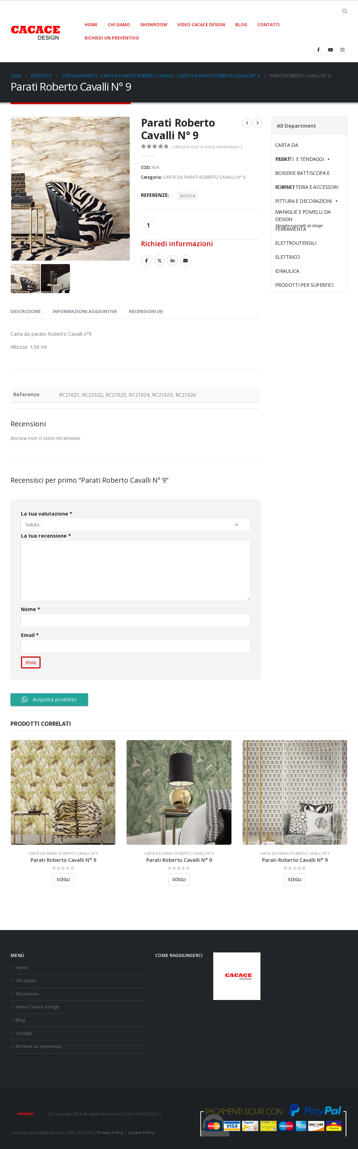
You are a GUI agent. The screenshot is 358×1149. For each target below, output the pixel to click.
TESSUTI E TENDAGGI (299, 159)
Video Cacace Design (201, 25)
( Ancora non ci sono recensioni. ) (207, 146)
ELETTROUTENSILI (312, 243)
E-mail (185, 260)
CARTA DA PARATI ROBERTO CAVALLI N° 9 (204, 177)
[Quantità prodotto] (148, 225)
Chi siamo (119, 25)
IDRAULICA (303, 271)
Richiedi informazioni (177, 243)
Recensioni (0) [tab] (146, 311)
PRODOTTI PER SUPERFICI (304, 285)
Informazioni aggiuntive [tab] (85, 311)
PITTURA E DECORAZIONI (307, 201)
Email (30, 635)
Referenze (154, 195)
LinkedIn (172, 260)
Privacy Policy (110, 1132)
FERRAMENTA (307, 229)
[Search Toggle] (345, 11)
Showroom (153, 25)
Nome (30, 609)
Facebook (146, 260)
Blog (241, 25)
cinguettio (159, 260)
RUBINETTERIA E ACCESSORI (306, 187)
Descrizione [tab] (25, 311)
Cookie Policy (141, 1132)
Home (91, 25)
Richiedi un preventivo (112, 38)
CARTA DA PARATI (303, 147)
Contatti (268, 25)
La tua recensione (46, 535)
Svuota (187, 195)
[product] (63, 792)
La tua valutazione (46, 513)
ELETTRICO (303, 257)
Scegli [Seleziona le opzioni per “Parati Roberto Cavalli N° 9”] (63, 879)
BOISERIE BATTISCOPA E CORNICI (302, 175)
